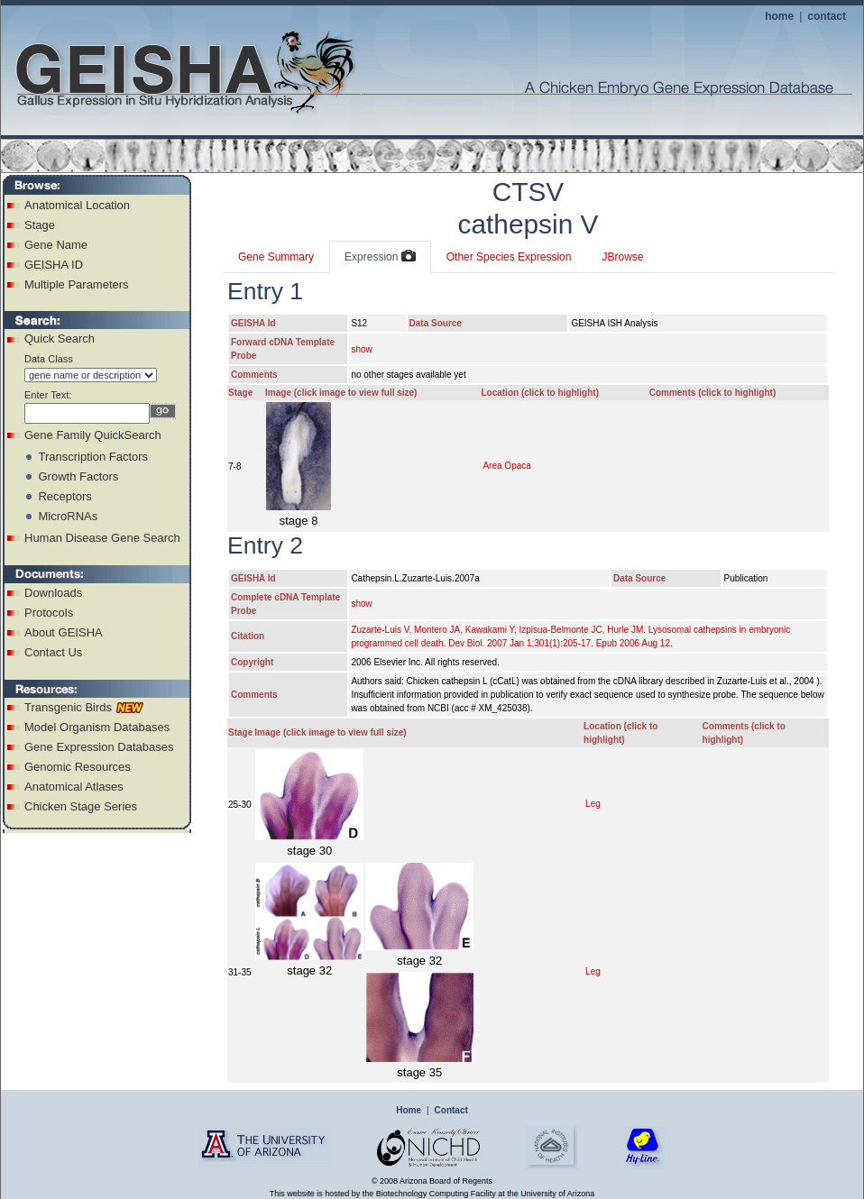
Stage (39, 225)
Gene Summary (276, 257)
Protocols (48, 612)
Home (408, 1110)
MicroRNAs (67, 516)
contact (826, 16)
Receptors (64, 496)
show (361, 349)
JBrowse (622, 257)
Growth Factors (78, 476)
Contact (451, 1110)
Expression (380, 257)
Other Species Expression (509, 257)
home (779, 16)
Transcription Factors (93, 456)
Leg (593, 804)
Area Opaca (506, 466)
